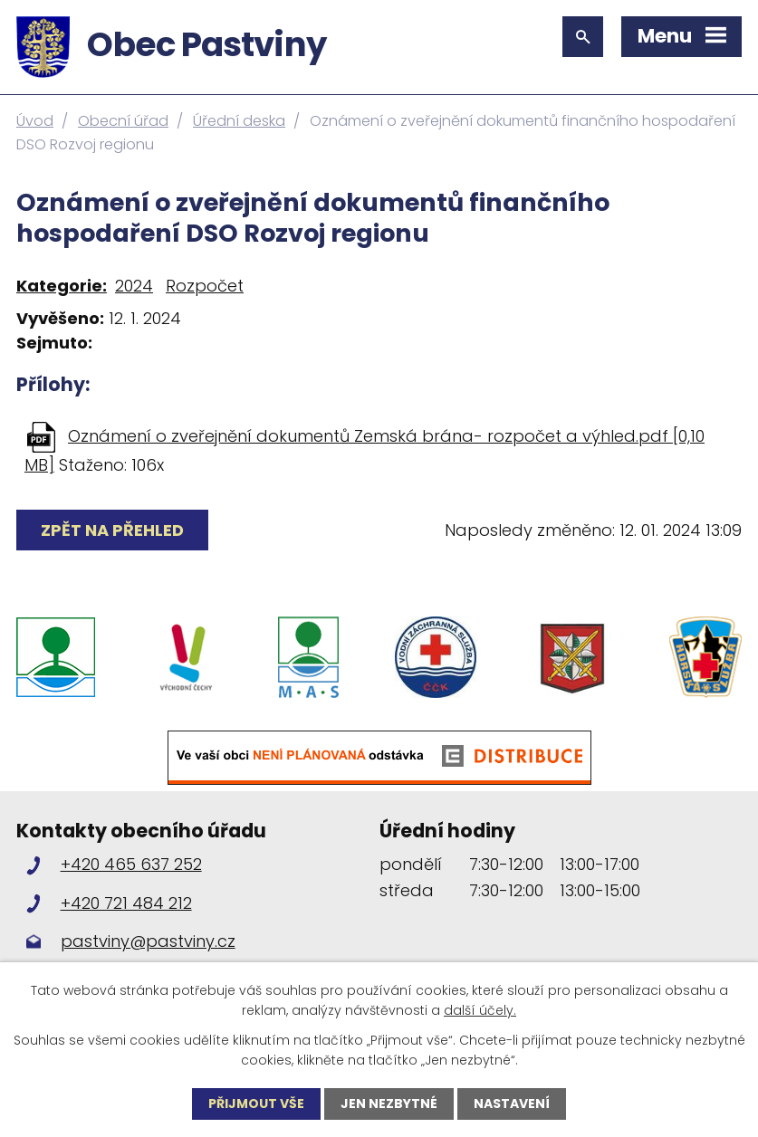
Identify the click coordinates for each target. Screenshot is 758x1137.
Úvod (34, 120)
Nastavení (512, 1103)
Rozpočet (205, 285)
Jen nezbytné (389, 1103)
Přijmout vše (256, 1103)
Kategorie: (61, 285)
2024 (134, 285)
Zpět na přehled (112, 530)
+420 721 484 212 (126, 903)
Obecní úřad (123, 120)
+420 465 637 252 (131, 864)
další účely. (480, 1010)
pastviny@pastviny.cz (148, 941)
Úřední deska (239, 120)
